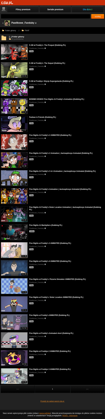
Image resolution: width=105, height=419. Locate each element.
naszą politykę (44, 413)
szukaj (98, 16)
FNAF (25, 31)
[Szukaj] (45, 16)
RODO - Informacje (70, 416)
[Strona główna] (7, 3)
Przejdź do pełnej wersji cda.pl (52, 401)
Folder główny (9, 31)
